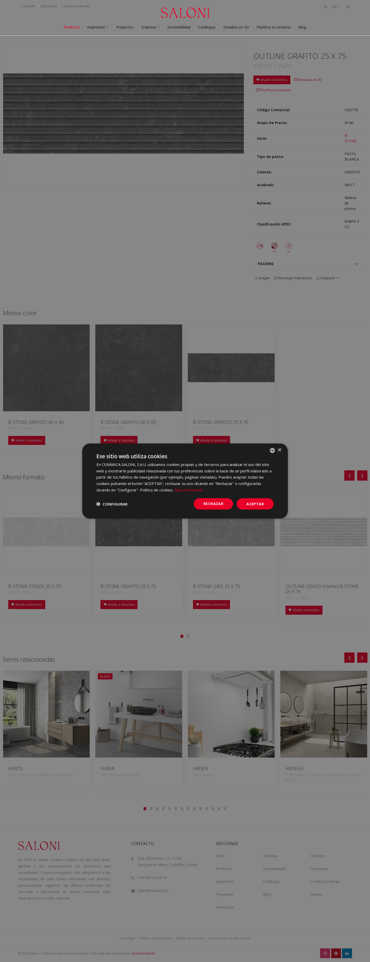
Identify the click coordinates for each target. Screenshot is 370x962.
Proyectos (125, 27)
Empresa (148, 27)
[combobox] (272, 450)
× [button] (279, 450)
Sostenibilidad (178, 27)
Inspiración (96, 27)
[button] (111, 504)
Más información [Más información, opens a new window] (188, 489)
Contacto (28, 6)
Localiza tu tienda (75, 6)
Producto (71, 27)
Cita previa (49, 6)
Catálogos (207, 27)
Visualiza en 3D (236, 27)
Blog (302, 27)
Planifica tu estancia (274, 27)
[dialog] (185, 481)
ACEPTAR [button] (255, 503)
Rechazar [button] (213, 503)
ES (335, 7)
